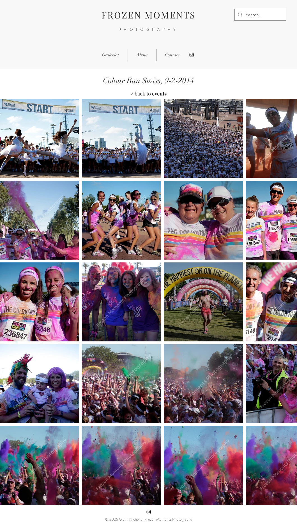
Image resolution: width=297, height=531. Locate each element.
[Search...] (260, 14)
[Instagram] (191, 55)
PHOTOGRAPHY (148, 29)
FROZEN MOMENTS (149, 15)
